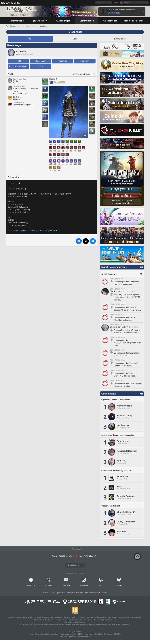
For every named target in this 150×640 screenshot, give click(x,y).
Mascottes (62, 61)
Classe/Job (40, 61)
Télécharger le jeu (75, 565)
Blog (75, 39)
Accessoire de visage (18, 66)
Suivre (41, 66)
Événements (120, 39)
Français (126, 2)
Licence (45, 593)
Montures (84, 61)
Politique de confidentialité (74, 593)
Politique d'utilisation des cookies (96, 593)
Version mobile (76, 549)
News (50, 585)
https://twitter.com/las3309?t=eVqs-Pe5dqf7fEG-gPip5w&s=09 (35, 231)
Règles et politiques (57, 593)
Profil (30, 39)
